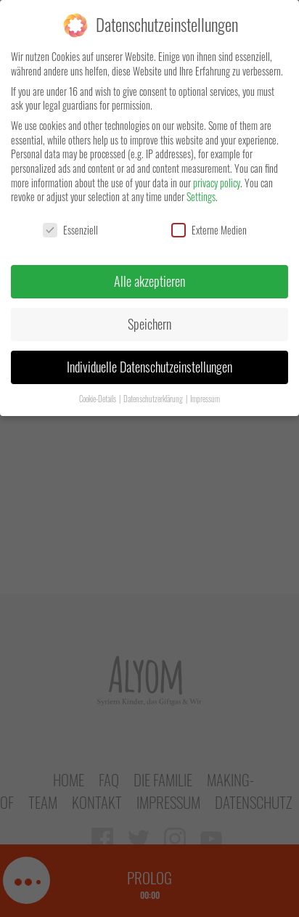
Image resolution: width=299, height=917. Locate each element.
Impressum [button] (205, 398)
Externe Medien (209, 230)
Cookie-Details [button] (98, 398)
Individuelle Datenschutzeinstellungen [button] (149, 366)
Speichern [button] (149, 323)
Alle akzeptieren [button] (149, 281)
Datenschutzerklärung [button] (153, 398)
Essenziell (70, 230)
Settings (201, 196)
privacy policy (216, 182)
